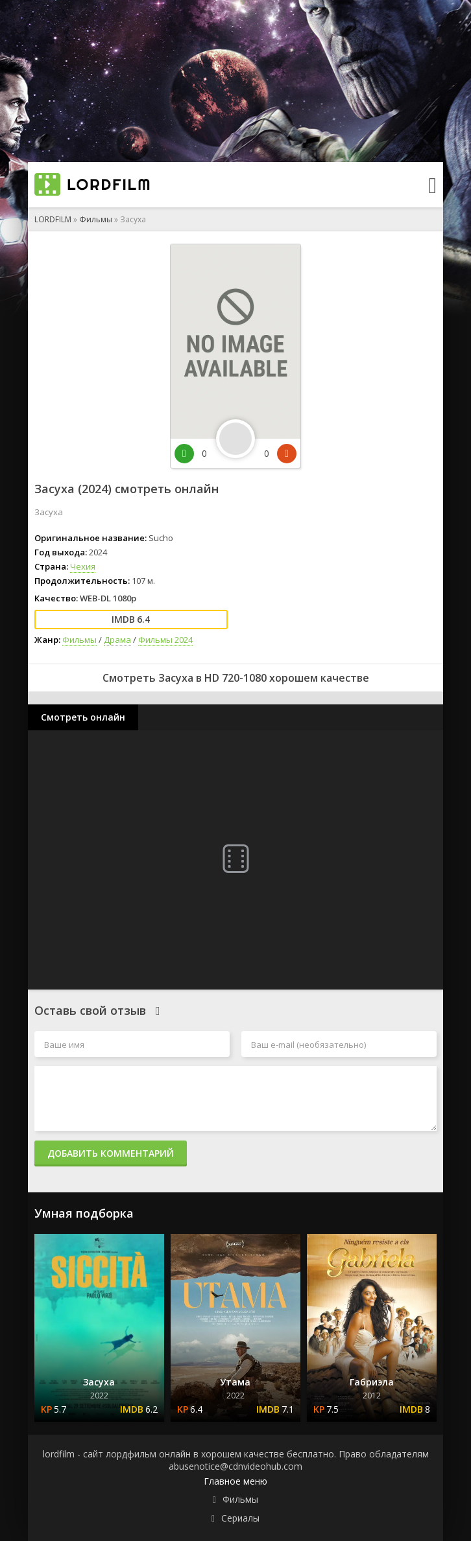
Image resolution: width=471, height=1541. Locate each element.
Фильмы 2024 (165, 639)
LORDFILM (52, 219)
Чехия (82, 566)
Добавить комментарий (110, 1153)
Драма (117, 639)
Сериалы (240, 1518)
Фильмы (95, 219)
